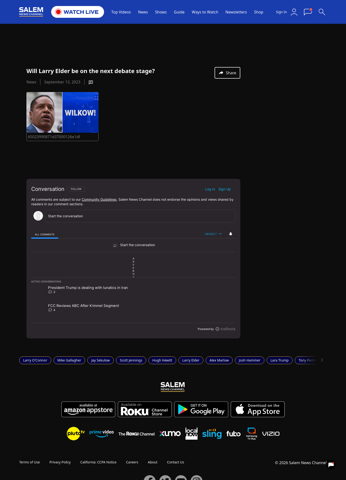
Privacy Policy (60, 462)
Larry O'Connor (35, 360)
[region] (133, 259)
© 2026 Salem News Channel (301, 462)
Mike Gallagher (69, 360)
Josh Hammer (249, 360)
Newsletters (236, 12)
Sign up (224, 189)
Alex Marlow (219, 360)
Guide (179, 12)
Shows (161, 12)
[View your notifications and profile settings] (230, 234)
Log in (210, 189)
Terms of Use (29, 462)
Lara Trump (280, 360)
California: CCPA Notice (98, 462)
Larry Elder (190, 360)
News (143, 12)
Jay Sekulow (100, 360)
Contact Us (175, 462)
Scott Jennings (131, 360)
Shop (258, 12)
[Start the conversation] (138, 216)
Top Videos (121, 12)
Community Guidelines (99, 199)
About (152, 462)
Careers (132, 462)
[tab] (44, 234)
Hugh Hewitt (162, 360)
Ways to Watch (205, 12)
